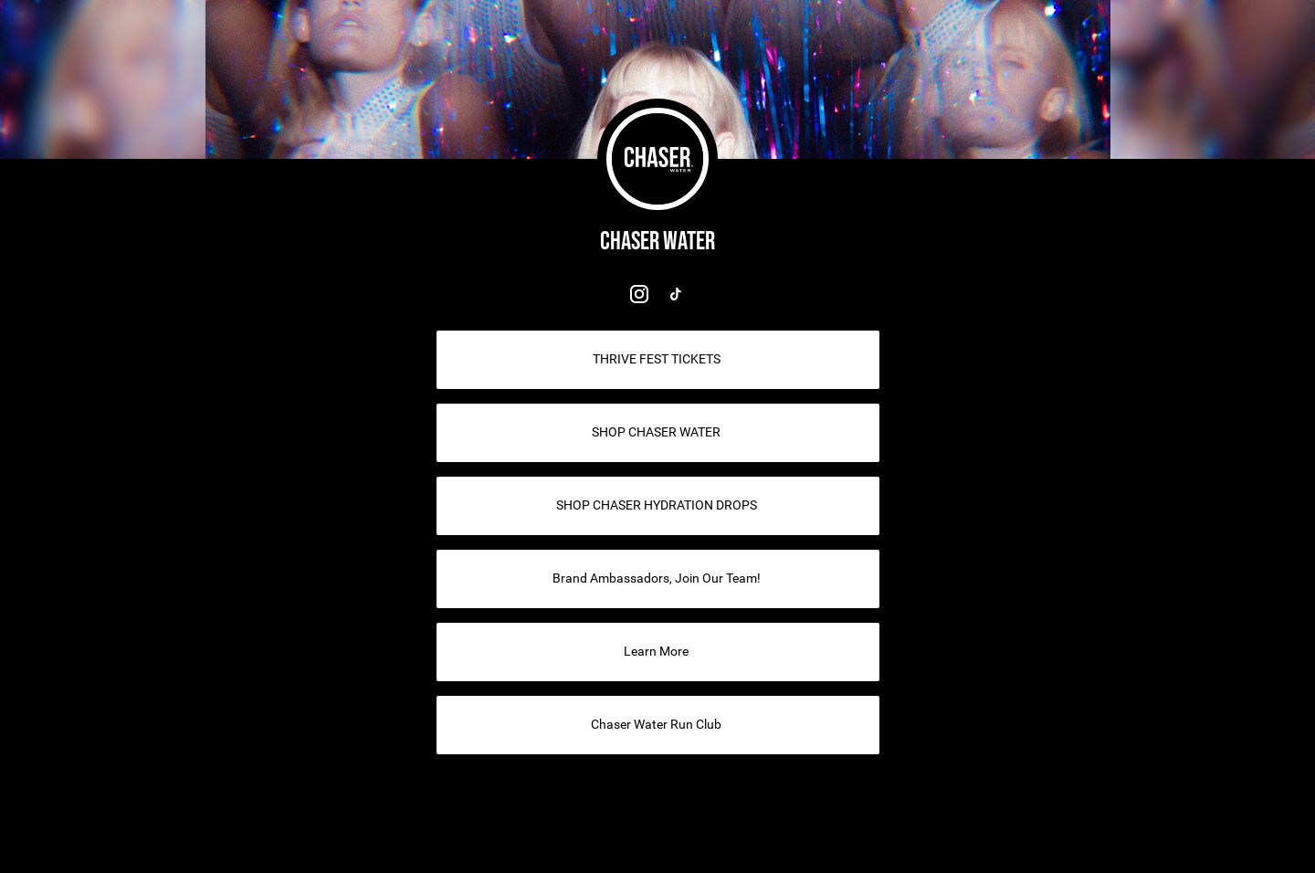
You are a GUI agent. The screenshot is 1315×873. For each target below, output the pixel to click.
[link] (639, 294)
